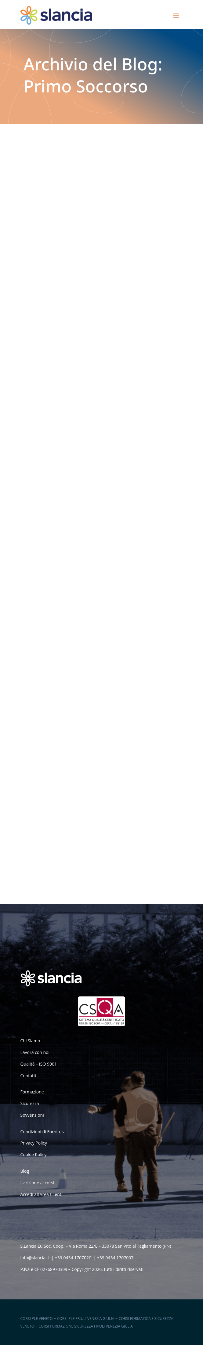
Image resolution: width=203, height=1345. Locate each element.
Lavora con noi (35, 1052)
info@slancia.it (34, 1258)
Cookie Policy (33, 1154)
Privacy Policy (33, 1143)
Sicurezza (29, 1103)
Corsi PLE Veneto (36, 1318)
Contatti (28, 1075)
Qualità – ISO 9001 (38, 1064)
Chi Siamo (30, 1041)
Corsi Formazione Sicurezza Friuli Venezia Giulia (85, 1326)
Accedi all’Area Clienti (41, 1194)
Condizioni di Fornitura (43, 1131)
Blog (24, 1171)
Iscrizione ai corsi (37, 1183)
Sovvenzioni (32, 1115)
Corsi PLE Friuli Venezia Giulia (85, 1318)
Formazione (32, 1092)
